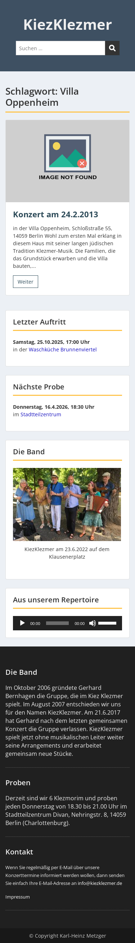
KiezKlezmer (67, 24)
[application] (67, 623)
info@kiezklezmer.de (100, 883)
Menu (13, 12)
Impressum (17, 897)
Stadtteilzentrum (41, 414)
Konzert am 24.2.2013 (55, 214)
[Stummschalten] (92, 623)
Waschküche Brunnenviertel (63, 349)
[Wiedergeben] (22, 623)
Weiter (25, 281)
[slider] (57, 623)
